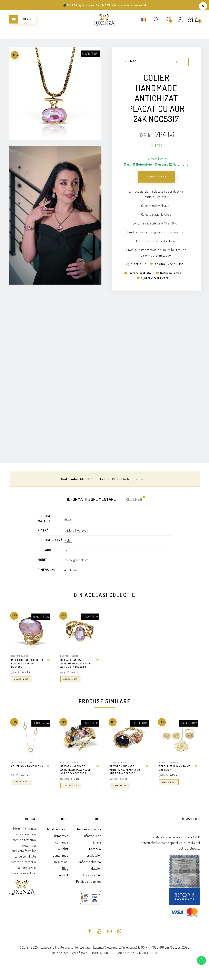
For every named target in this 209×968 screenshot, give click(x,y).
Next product (184, 62)
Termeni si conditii (89, 829)
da (66, 550)
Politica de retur (90, 875)
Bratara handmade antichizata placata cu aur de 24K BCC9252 (75, 663)
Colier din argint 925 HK (27, 766)
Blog (65, 868)
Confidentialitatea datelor (89, 865)
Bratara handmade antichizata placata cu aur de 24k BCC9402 (125, 770)
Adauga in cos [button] (21, 679)
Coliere (139, 479)
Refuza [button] (203, 6)
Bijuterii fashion (122, 479)
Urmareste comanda (61, 839)
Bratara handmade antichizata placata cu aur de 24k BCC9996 (75, 770)
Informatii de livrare (92, 839)
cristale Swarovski (76, 530)
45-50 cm (70, 570)
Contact (63, 875)
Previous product (176, 62)
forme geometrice (76, 560)
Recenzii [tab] (134, 499)
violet (68, 540)
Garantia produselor (94, 852)
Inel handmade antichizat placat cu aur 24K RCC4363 (28, 663)
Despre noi (61, 862)
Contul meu (60, 855)
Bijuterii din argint (21, 762)
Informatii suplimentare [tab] (91, 499)
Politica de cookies (88, 881)
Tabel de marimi (57, 829)
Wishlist (63, 849)
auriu (67, 518)
